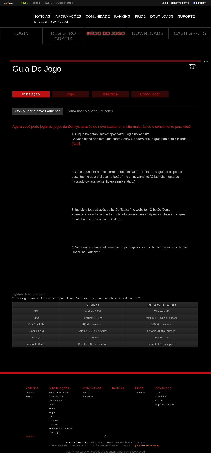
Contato (126, 446)
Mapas (52, 412)
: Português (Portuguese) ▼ (126, 442)
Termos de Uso (80, 446)
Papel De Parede (164, 404)
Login (165, 3)
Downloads (161, 16)
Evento (29, 396)
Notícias (42, 16)
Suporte (186, 16)
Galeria (159, 400)
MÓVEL (25, 4)
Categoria (54, 420)
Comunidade (98, 16)
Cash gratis (190, 33)
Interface (110, 94)
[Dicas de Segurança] (147, 446)
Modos (52, 408)
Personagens (56, 400)
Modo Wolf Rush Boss (61, 428)
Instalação (31, 94)
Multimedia (161, 396)
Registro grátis (180, 3)
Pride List (140, 392)
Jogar (70, 94)
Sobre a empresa (58, 446)
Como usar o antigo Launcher (90, 111)
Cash (48, 4)
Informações (68, 16)
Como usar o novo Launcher (37, 111)
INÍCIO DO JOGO (105, 33)
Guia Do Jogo (56, 396)
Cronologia (55, 432)
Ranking (122, 16)
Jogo (158, 392)
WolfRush (54, 424)
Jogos (37, 4)
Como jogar (150, 94)
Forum (86, 392)
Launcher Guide (64, 3)
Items (52, 404)
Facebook (88, 396)
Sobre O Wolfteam (59, 392)
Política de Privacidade (105, 446)
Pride (140, 16)
